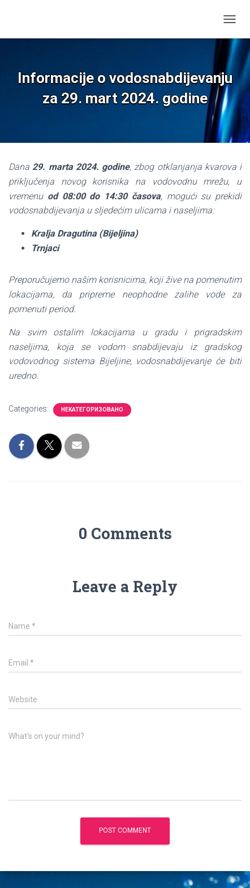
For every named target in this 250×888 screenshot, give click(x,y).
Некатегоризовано (92, 409)
